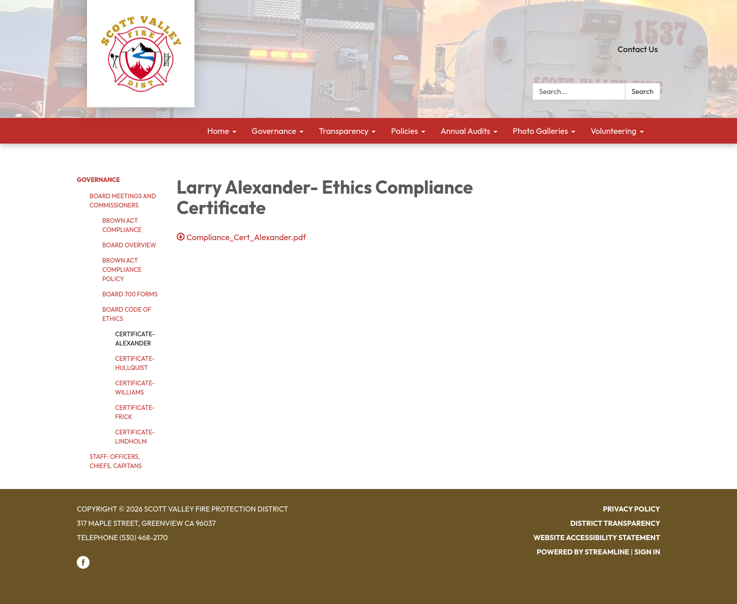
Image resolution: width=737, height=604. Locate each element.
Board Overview (129, 245)
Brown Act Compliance (122, 225)
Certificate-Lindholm (135, 436)
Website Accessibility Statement (596, 537)
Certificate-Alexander (135, 338)
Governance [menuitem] (274, 131)
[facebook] (83, 566)
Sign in (647, 551)
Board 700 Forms (130, 294)
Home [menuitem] (218, 131)
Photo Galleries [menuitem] (540, 131)
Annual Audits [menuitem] (465, 131)
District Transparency (615, 523)
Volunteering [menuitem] (614, 131)
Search (643, 91)
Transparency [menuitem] (344, 131)
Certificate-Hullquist (135, 363)
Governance (98, 179)
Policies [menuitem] (404, 131)
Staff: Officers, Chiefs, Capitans (116, 461)
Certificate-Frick (135, 412)
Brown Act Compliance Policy (122, 270)
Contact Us (638, 49)
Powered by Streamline (583, 551)
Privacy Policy (631, 509)
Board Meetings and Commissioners (123, 200)
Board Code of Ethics (126, 314)
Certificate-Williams (135, 387)
